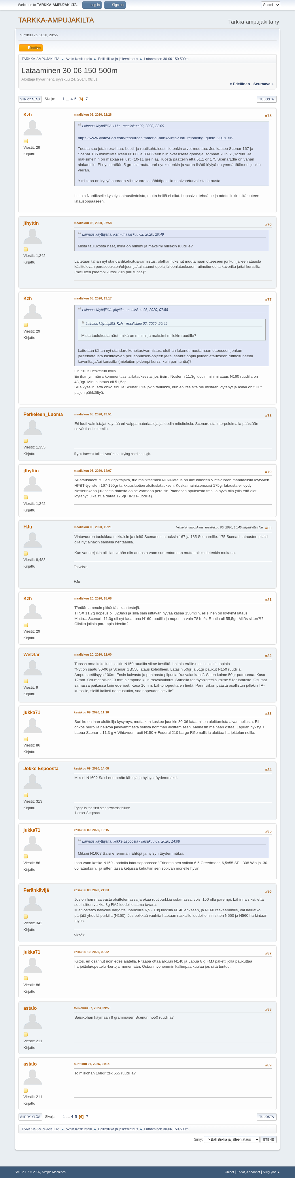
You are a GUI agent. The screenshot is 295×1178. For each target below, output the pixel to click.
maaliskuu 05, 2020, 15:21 (92, 527)
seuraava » (263, 84)
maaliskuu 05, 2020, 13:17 (92, 298)
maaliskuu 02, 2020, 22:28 (92, 114)
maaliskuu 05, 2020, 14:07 (92, 470)
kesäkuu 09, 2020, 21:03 (91, 890)
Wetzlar (31, 654)
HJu (27, 526)
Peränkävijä (36, 890)
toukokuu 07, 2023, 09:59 (92, 1008)
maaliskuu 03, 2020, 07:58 (92, 223)
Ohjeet (229, 1172)
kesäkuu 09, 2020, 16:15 (91, 830)
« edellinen (240, 84)
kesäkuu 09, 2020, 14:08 (91, 768)
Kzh (27, 114)
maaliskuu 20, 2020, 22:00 (92, 654)
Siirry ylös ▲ (271, 1172)
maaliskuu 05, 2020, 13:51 (92, 414)
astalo (30, 1008)
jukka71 (31, 712)
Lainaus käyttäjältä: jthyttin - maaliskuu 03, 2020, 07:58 (125, 310)
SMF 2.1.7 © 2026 (27, 1172)
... (68, 99)
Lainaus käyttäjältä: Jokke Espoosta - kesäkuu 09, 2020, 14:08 (131, 841)
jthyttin (31, 223)
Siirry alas (30, 99)
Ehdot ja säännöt (248, 1172)
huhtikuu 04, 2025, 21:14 (91, 1064)
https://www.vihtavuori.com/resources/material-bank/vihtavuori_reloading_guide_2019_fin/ (155, 138)
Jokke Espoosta (40, 768)
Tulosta (266, 99)
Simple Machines (54, 1172)
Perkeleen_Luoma (43, 414)
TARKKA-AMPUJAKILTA (56, 20)
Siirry (198, 1139)
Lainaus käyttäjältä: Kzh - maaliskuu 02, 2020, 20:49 (123, 234)
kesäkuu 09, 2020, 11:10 (91, 712)
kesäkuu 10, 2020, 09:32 (91, 952)
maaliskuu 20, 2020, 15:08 (92, 598)
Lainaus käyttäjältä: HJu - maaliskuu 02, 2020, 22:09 (123, 126)
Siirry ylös (30, 1116)
